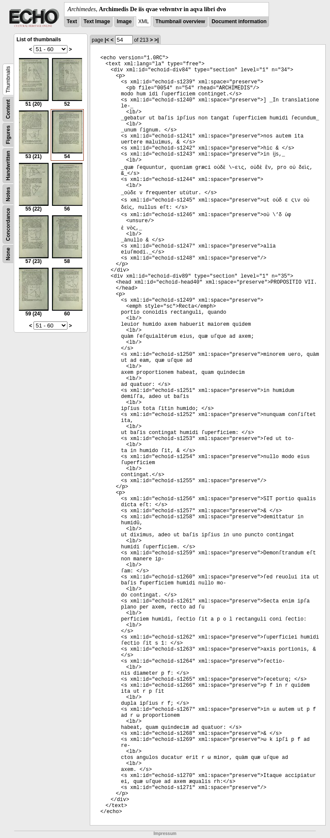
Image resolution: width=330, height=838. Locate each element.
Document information (238, 21)
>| (156, 40)
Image (124, 21)
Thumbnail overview (180, 21)
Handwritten (8, 165)
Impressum (164, 833)
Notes (8, 194)
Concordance (8, 224)
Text (72, 21)
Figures (8, 134)
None (8, 254)
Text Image (96, 21)
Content (8, 109)
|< (107, 40)
